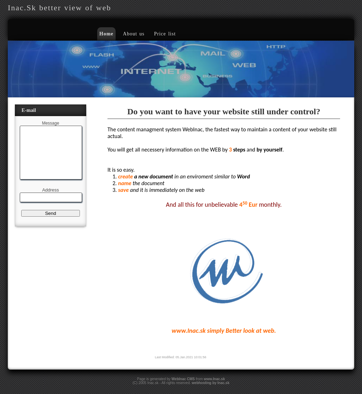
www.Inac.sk (214, 379)
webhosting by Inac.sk (210, 383)
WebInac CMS (183, 379)
